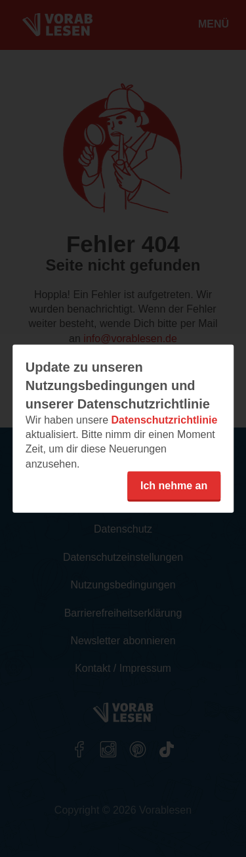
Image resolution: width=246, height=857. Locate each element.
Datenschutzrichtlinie (164, 419)
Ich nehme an (173, 485)
